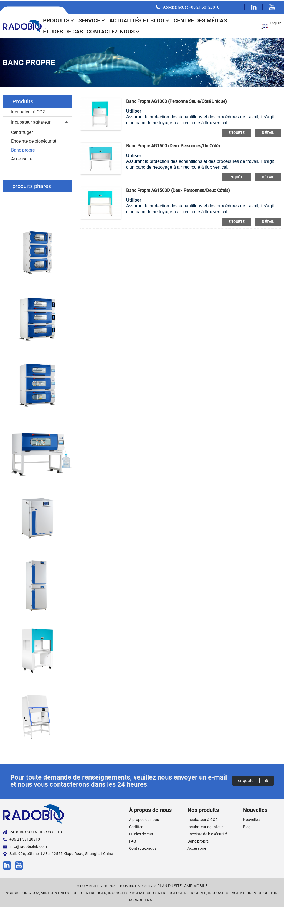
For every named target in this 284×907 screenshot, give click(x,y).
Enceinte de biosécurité (33, 140)
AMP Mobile (195, 885)
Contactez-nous (113, 30)
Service (92, 19)
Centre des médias (200, 19)
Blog (247, 826)
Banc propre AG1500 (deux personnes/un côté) (173, 145)
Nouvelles (251, 819)
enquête (237, 132)
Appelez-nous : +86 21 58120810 (191, 6)
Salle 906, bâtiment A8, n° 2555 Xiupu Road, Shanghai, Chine (58, 853)
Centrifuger (22, 131)
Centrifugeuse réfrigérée (179, 892)
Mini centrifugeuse (60, 892)
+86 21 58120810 (21, 838)
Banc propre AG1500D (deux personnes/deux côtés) (178, 189)
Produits (59, 19)
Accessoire (21, 158)
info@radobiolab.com (25, 845)
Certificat (137, 826)
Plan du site (169, 885)
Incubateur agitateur (30, 121)
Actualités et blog (139, 19)
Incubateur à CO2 (28, 111)
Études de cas (63, 30)
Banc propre (23, 149)
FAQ (132, 840)
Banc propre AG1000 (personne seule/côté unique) (176, 100)
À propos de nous (144, 819)
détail (268, 132)
